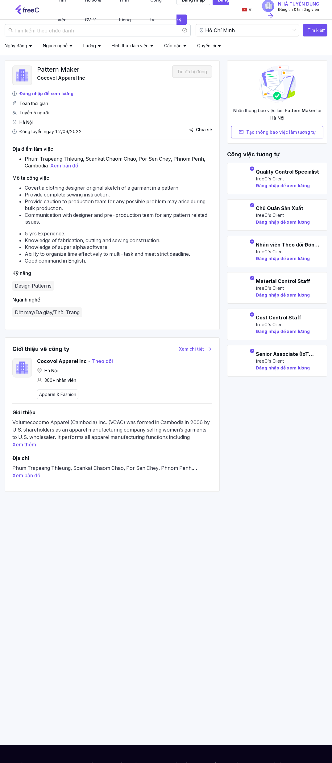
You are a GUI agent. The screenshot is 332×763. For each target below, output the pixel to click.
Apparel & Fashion (57, 394)
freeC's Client (270, 178)
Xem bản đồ (64, 165)
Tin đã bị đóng (192, 71)
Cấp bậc (172, 45)
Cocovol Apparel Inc (61, 78)
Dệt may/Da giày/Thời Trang (47, 312)
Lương (89, 45)
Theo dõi (100, 361)
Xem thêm (24, 444)
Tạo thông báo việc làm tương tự (277, 132)
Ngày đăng (16, 45)
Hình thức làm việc (130, 45)
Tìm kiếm (317, 30)
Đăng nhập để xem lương (46, 93)
